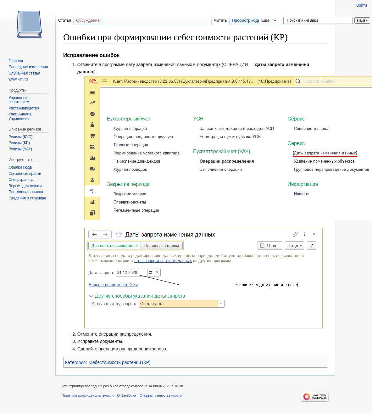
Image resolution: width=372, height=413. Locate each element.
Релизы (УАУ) (20, 149)
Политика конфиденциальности (88, 395)
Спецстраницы (21, 179)
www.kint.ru (18, 79)
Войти (361, 5)
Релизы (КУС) (20, 137)
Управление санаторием (19, 100)
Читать (229, 20)
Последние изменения (28, 67)
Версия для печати (25, 186)
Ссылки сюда (20, 167)
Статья (64, 20)
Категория (75, 362)
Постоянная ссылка (25, 192)
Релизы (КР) (19, 143)
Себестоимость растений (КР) (120, 362)
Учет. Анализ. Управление (20, 116)
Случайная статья (24, 73)
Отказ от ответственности (161, 395)
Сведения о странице (27, 198)
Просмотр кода (255, 20)
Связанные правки (24, 173)
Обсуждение (88, 20)
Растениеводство (23, 108)
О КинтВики (126, 395)
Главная (15, 61)
